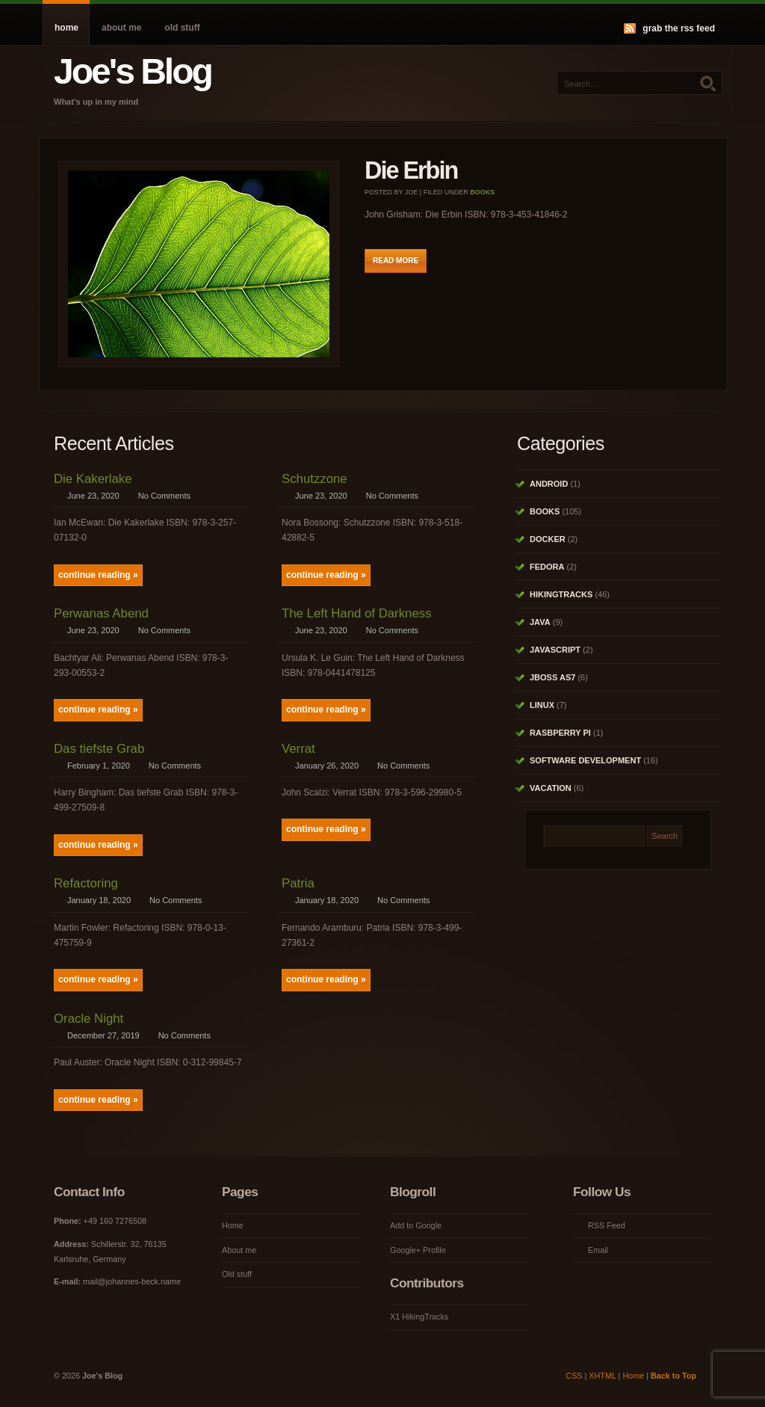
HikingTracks (561, 594)
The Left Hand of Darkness (357, 613)
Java (540, 622)
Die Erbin (411, 170)
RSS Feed (606, 1225)
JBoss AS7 (552, 677)
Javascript (555, 649)
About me (121, 27)
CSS (574, 1375)
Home (66, 27)
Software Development (585, 760)
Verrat (298, 749)
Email (598, 1250)
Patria (298, 883)
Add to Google (416, 1225)
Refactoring (86, 883)
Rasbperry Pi (560, 732)
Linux (542, 705)
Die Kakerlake (92, 479)
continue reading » (98, 575)
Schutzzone (314, 479)
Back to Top (673, 1375)
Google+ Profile (418, 1250)
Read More (395, 260)
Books (482, 192)
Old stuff (181, 27)
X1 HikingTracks (419, 1316)
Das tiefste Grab (99, 749)
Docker (548, 539)
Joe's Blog (132, 71)
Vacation (551, 787)
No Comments (164, 495)
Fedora (547, 566)
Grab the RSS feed (678, 28)
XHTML (602, 1375)
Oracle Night (88, 1019)
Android (549, 483)
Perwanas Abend (101, 613)
